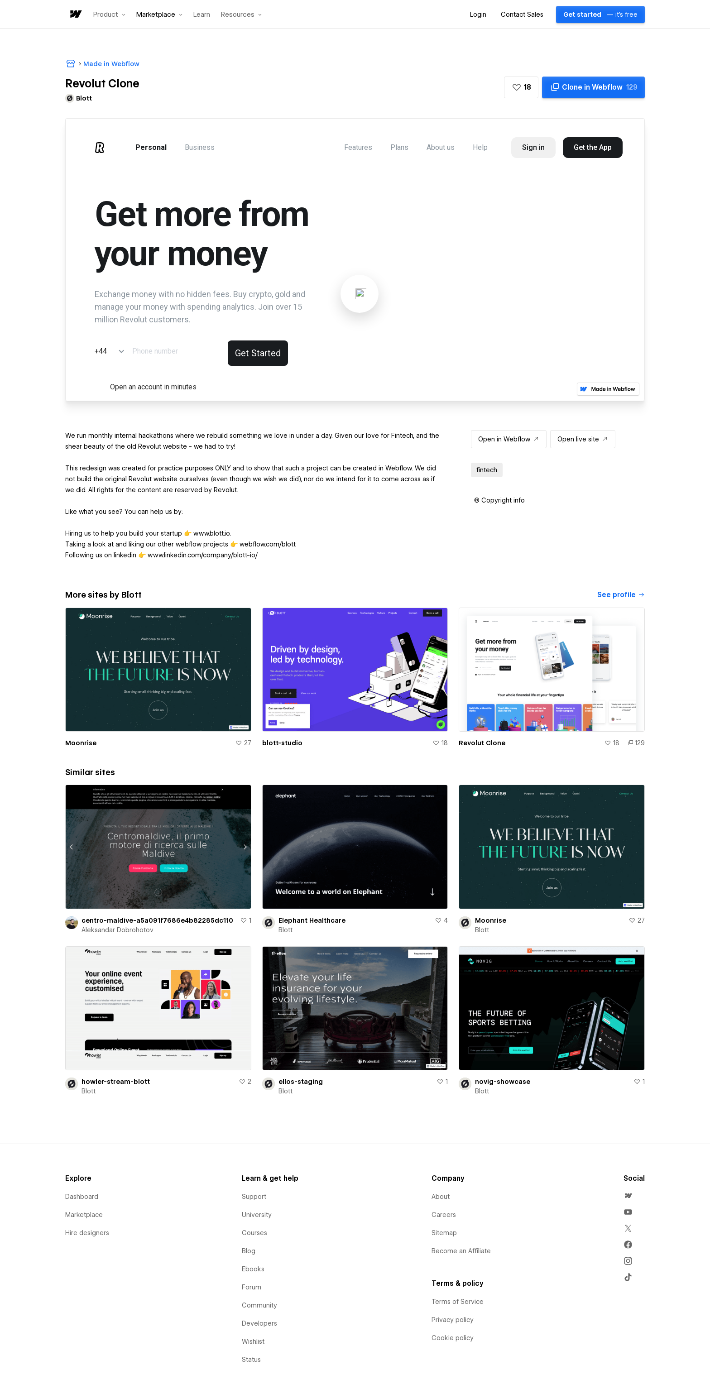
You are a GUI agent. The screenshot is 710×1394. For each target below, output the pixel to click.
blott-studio (282, 743)
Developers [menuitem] (259, 1323)
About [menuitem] (441, 1196)
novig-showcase (502, 1081)
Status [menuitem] (251, 1359)
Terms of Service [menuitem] (458, 1301)
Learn (201, 15)
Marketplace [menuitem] (84, 1214)
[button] (109, 14)
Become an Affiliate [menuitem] (461, 1251)
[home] (75, 15)
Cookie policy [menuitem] (453, 1337)
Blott (285, 930)
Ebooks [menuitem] (253, 1269)
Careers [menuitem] (444, 1214)
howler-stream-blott (116, 1081)
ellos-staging (300, 1081)
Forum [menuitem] (251, 1287)
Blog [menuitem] (248, 1251)
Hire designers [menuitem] (87, 1232)
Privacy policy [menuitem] (453, 1319)
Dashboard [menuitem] (81, 1196)
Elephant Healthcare (311, 920)
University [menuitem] (257, 1214)
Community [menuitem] (259, 1305)
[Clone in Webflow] (593, 87)
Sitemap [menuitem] (444, 1232)
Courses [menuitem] (254, 1232)
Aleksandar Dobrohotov (118, 930)
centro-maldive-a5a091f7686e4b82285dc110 (157, 920)
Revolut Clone (482, 743)
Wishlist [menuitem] (253, 1341)
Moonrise (80, 743)
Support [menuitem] (254, 1196)
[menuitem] (628, 1195)
